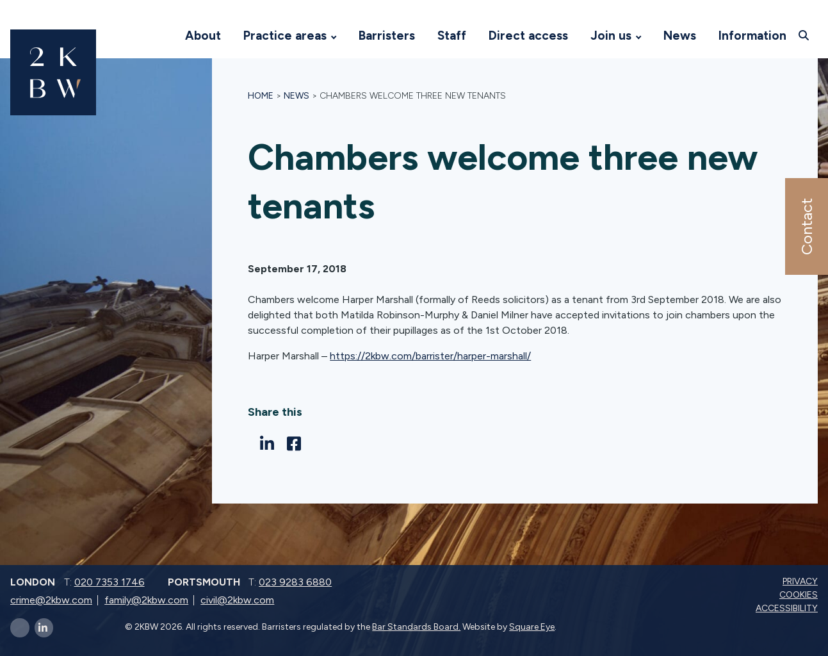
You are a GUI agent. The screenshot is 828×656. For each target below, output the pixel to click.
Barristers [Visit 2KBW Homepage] (387, 35)
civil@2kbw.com (237, 600)
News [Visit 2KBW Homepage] (679, 35)
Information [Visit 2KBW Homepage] (752, 35)
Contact (806, 226)
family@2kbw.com (146, 600)
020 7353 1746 (109, 582)
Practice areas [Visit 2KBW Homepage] (285, 35)
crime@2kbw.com (51, 600)
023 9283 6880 (295, 582)
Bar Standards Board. (416, 626)
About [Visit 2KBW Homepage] (203, 35)
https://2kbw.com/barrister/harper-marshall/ (430, 356)
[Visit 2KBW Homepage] (161, 36)
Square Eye (532, 626)
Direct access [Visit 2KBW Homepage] (528, 35)
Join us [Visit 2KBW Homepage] (610, 35)
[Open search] (805, 35)
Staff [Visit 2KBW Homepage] (451, 35)
